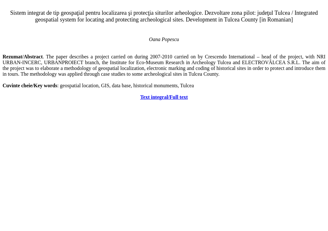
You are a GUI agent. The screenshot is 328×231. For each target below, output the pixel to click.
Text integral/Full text (164, 97)
